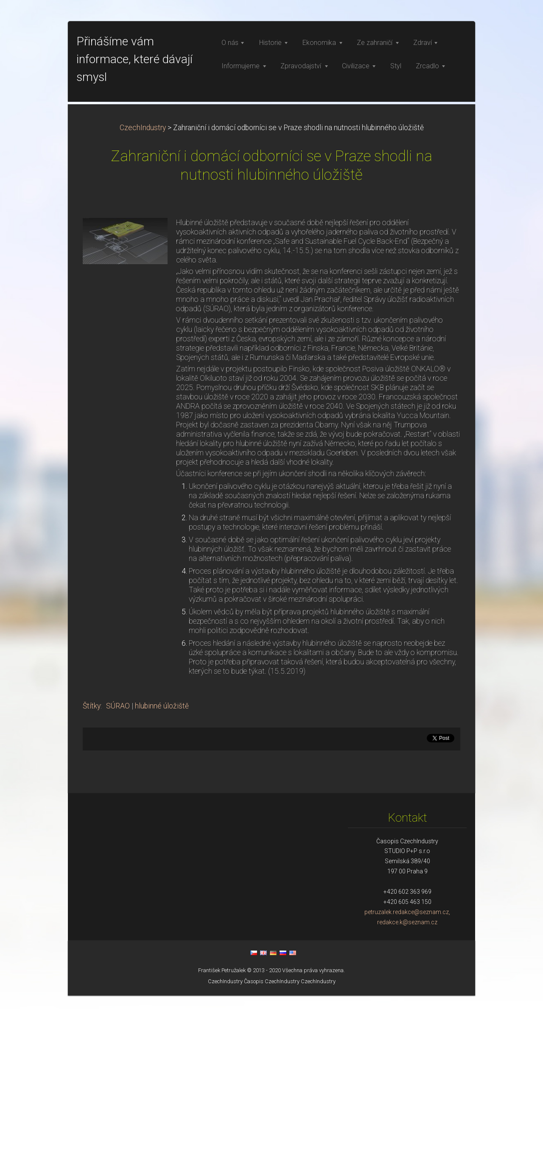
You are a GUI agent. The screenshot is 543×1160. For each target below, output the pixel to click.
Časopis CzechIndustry (271, 1146)
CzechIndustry (143, 292)
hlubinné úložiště (162, 870)
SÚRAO (118, 870)
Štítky (92, 870)
